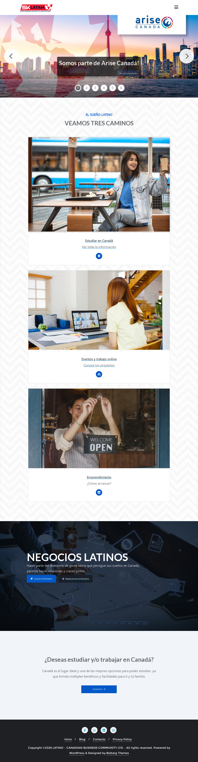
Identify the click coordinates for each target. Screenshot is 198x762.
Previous (11, 56)
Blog (82, 739)
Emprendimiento (99, 477)
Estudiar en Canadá (99, 241)
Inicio (68, 739)
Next (186, 56)
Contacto (99, 739)
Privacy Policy (122, 739)
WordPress (76, 753)
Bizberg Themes (117, 753)
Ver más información (128, 73)
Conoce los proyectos (99, 365)
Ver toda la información (99, 247)
